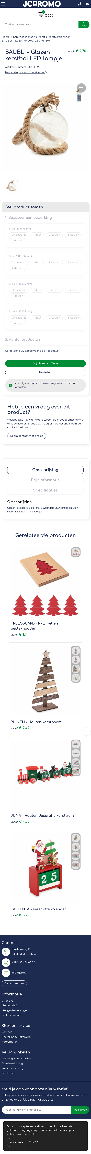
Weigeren (34, 1141)
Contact (7, 1032)
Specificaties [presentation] (45, 490)
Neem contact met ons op (26, 436)
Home (6, 37)
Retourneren (10, 1041)
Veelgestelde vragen (15, 1010)
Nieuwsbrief (9, 1005)
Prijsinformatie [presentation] (45, 480)
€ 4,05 (20, 822)
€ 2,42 (20, 728)
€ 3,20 (20, 915)
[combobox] (40, 24)
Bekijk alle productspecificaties (26, 72)
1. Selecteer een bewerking (28, 218)
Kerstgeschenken (24, 37)
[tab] (45, 470)
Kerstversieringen (59, 37)
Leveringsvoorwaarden (16, 1058)
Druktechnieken (11, 1015)
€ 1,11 (19, 634)
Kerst (41, 37)
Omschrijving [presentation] (45, 470)
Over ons (7, 1000)
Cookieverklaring (12, 1063)
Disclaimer (8, 1073)
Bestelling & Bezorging (16, 1037)
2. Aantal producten (22, 340)
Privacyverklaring (12, 1068)
